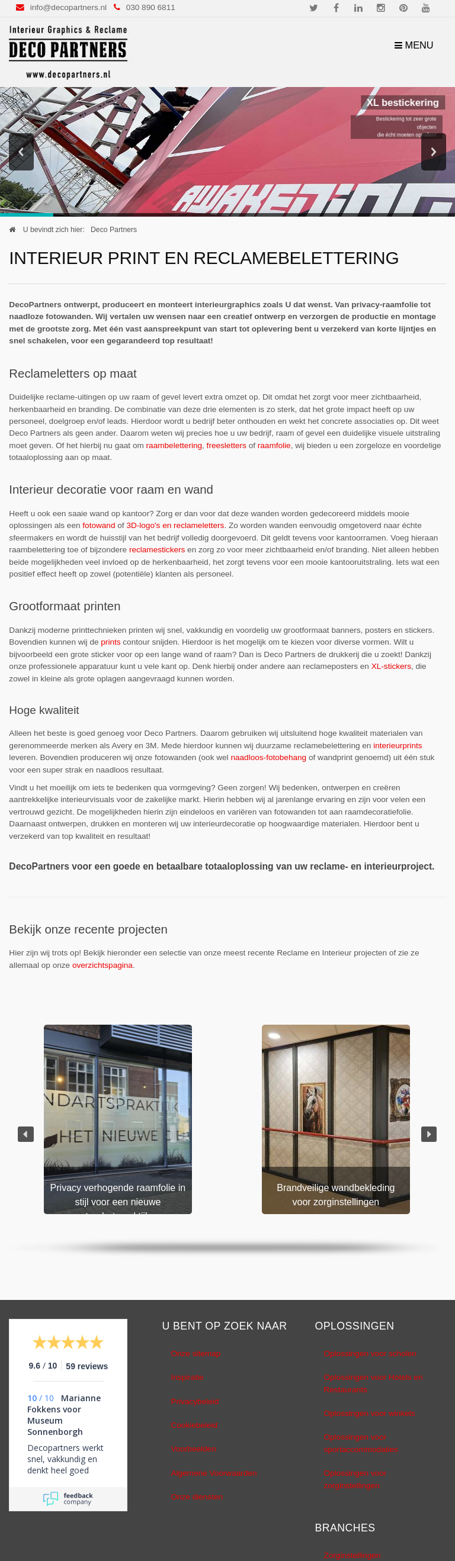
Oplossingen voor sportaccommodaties (360, 1443)
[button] (25, 1134)
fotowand (98, 526)
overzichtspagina (102, 965)
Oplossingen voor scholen (369, 1353)
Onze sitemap (195, 1353)
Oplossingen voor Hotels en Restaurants (372, 1383)
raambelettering (174, 445)
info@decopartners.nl (68, 7)
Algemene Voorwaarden (214, 1473)
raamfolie (274, 445)
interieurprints (397, 745)
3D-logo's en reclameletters (175, 526)
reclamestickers (157, 550)
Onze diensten (197, 1497)
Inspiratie (187, 1377)
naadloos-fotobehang (268, 758)
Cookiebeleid (194, 1425)
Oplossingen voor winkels (369, 1413)
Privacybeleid (195, 1401)
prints (110, 642)
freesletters (226, 445)
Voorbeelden (193, 1449)
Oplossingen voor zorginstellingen (354, 1479)
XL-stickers (391, 666)
